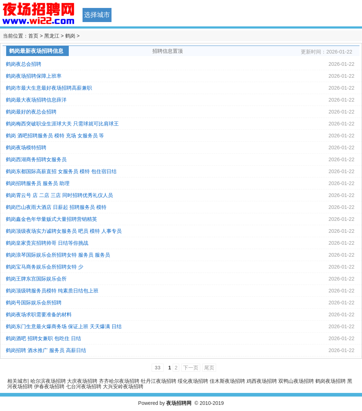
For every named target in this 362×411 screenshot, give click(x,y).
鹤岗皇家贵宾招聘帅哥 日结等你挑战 (47, 243)
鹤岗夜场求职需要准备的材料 (39, 314)
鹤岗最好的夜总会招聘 (31, 112)
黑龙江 (51, 36)
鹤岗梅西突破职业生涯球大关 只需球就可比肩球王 (62, 124)
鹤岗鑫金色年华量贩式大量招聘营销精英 (51, 219)
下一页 (190, 368)
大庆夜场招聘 (82, 381)
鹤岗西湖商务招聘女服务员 (36, 159)
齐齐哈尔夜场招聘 (119, 381)
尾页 (209, 368)
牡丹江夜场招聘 (158, 381)
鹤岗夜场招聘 (330, 381)
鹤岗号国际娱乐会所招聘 (34, 302)
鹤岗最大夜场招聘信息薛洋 (36, 100)
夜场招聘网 (178, 403)
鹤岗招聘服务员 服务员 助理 (38, 183)
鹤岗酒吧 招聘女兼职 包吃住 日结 (43, 338)
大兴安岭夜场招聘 (123, 386)
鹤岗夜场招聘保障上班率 (34, 76)
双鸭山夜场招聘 (296, 381)
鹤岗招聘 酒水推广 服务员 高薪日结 (46, 350)
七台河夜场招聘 (83, 386)
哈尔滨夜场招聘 (48, 381)
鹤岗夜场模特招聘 (26, 147)
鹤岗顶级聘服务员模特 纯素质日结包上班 (52, 291)
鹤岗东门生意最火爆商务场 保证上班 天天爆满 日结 (64, 326)
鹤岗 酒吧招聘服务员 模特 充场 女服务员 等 (55, 135)
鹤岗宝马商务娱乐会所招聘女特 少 (44, 267)
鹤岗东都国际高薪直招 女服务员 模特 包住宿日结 (61, 171)
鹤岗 (70, 36)
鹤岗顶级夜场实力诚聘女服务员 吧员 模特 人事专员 (64, 231)
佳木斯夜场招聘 (227, 381)
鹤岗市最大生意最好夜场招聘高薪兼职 (49, 88)
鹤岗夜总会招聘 (23, 64)
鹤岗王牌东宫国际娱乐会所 (36, 279)
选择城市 (97, 14)
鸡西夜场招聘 (262, 381)
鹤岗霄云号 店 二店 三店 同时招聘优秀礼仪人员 (59, 195)
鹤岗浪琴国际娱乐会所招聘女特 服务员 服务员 (58, 255)
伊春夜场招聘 (49, 386)
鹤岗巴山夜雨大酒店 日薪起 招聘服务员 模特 (56, 207)
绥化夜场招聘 (193, 381)
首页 (33, 36)
